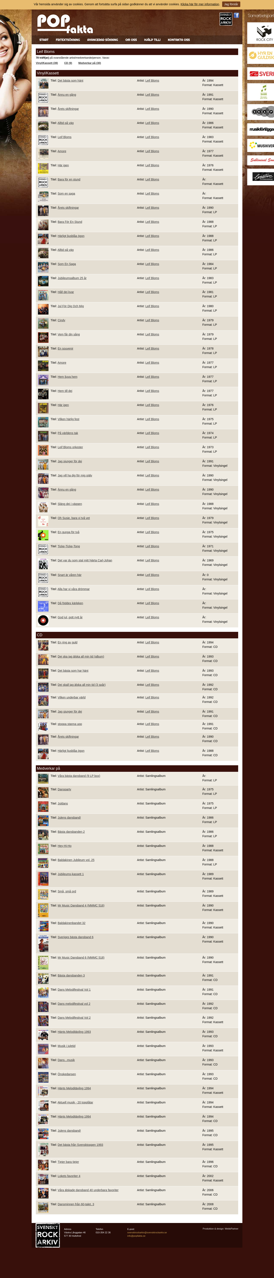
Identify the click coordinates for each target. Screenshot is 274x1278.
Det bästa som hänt (70, 80)
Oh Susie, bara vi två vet (74, 518)
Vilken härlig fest (68, 419)
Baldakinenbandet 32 (72, 923)
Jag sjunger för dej (70, 461)
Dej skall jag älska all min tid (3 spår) (82, 684)
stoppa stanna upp (70, 724)
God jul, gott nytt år (70, 617)
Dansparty (64, 789)
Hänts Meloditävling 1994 (74, 1088)
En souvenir (65, 348)
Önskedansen (67, 1074)
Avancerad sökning (102, 40)
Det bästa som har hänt (73, 670)
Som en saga (66, 193)
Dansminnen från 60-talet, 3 (76, 1204)
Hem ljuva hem (67, 376)
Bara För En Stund (70, 221)
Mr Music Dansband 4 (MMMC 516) (81, 905)
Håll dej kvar (66, 292)
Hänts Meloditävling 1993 (74, 1031)
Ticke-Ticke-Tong (69, 546)
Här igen (63, 165)
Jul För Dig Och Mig (71, 306)
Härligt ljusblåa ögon (71, 236)
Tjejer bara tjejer (68, 1162)
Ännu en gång (67, 94)
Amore (62, 151)
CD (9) (68, 63)
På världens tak (68, 433)
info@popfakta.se (136, 1236)
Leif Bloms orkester (70, 447)
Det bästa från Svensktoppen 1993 (80, 1144)
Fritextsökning (68, 40)
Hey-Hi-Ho (64, 846)
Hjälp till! (152, 40)
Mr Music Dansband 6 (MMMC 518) (81, 957)
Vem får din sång (69, 334)
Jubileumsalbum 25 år (72, 278)
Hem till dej (65, 391)
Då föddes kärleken (70, 603)
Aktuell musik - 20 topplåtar (75, 1102)
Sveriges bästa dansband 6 (76, 937)
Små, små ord (67, 891)
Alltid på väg (66, 123)
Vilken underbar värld (72, 697)
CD (39, 635)
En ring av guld (67, 642)
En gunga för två (68, 532)
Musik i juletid (66, 1046)
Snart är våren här (70, 575)
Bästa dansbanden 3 (71, 975)
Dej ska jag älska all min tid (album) (81, 656)
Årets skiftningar (68, 108)
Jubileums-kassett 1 (71, 874)
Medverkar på (48, 768)
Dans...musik (66, 1060)
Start (43, 40)
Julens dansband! (69, 817)
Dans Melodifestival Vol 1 (74, 989)
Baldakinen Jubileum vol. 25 (76, 860)
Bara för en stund (69, 179)
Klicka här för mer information (200, 4)
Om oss (131, 40)
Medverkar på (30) (89, 63)
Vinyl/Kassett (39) (47, 63)
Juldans (63, 803)
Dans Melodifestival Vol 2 (74, 1017)
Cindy (61, 320)
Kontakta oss (179, 40)
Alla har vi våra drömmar (74, 589)
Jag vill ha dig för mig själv (75, 475)
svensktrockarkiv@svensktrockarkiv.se (147, 1232)
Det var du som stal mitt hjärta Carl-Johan (85, 560)
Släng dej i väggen (70, 504)
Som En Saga (67, 264)
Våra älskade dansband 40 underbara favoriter (88, 1190)
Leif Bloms (152, 80)
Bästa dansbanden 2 (71, 831)
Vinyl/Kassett (48, 73)
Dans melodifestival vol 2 (74, 1003)
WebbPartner (231, 1228)
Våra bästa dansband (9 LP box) (79, 776)
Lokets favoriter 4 (69, 1176)
